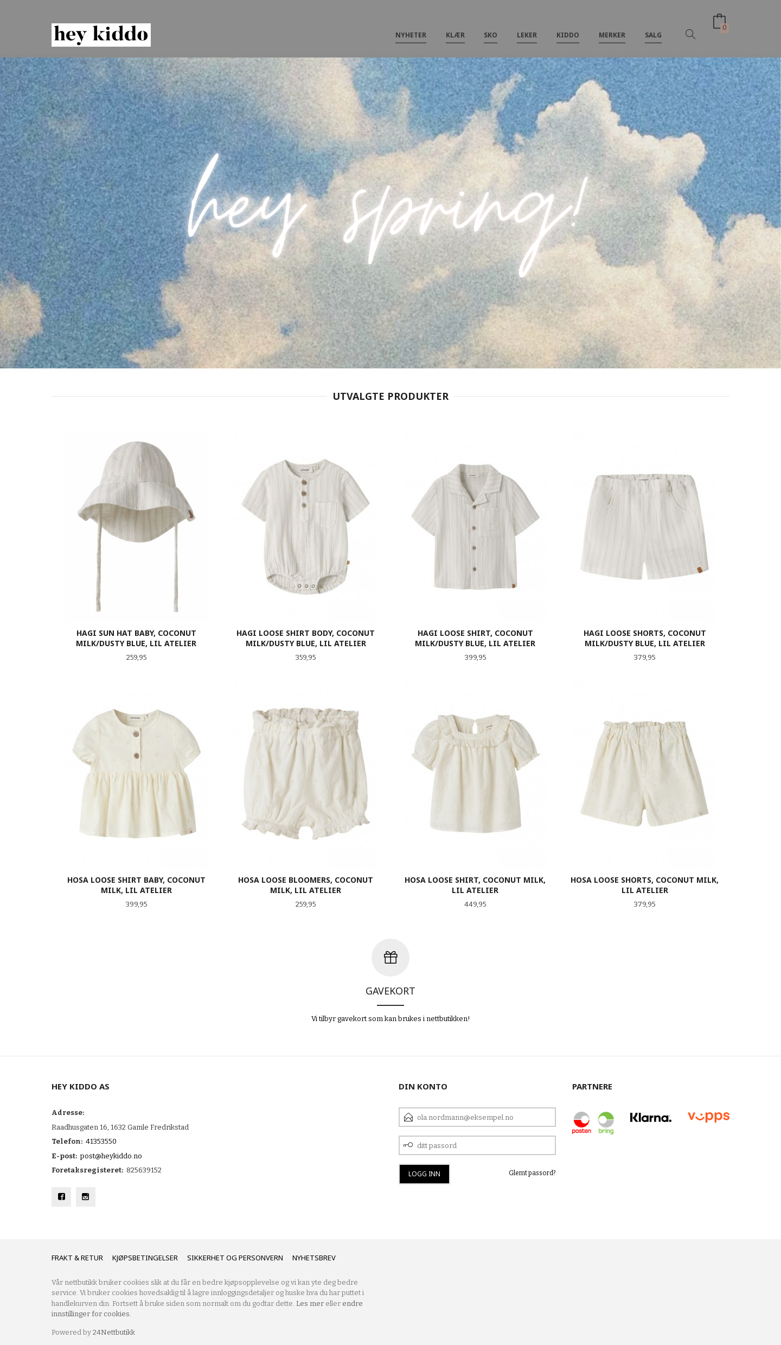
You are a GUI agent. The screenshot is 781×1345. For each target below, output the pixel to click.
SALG (653, 26)
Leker (527, 26)
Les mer (310, 1303)
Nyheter (410, 26)
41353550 (101, 1141)
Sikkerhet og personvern (235, 1258)
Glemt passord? (532, 1173)
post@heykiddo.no (111, 1156)
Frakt (62, 1258)
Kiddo (567, 26)
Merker (612, 26)
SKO (490, 26)
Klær (455, 26)
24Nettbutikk (114, 1332)
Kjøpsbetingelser (145, 1258)
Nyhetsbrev (314, 1258)
